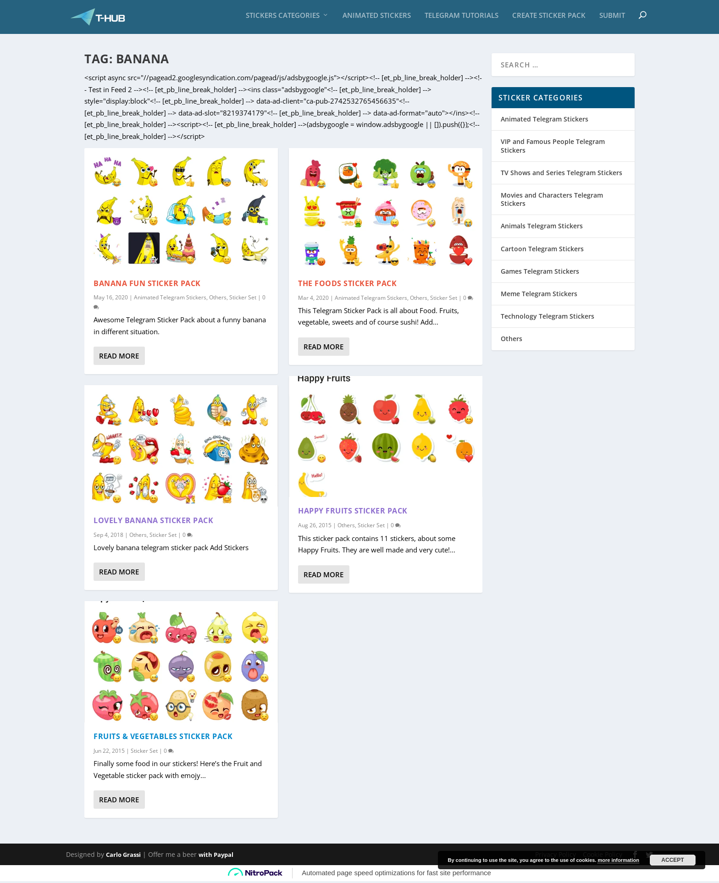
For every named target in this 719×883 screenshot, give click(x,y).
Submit (612, 18)
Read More (119, 357)
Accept (672, 860)
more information (618, 860)
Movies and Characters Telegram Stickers (552, 201)
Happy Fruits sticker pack (353, 513)
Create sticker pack (549, 18)
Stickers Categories (283, 18)
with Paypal (216, 856)
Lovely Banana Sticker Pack (153, 522)
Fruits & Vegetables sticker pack (163, 738)
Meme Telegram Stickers (539, 295)
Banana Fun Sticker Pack (147, 285)
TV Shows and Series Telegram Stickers (561, 174)
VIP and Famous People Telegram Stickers (553, 147)
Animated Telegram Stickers (170, 299)
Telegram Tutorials (461, 18)
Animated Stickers (377, 18)
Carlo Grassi (123, 856)
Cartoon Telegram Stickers (542, 250)
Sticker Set (242, 299)
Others (218, 299)
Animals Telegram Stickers (542, 227)
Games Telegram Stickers (540, 272)
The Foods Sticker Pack (347, 285)
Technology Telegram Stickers (547, 318)
